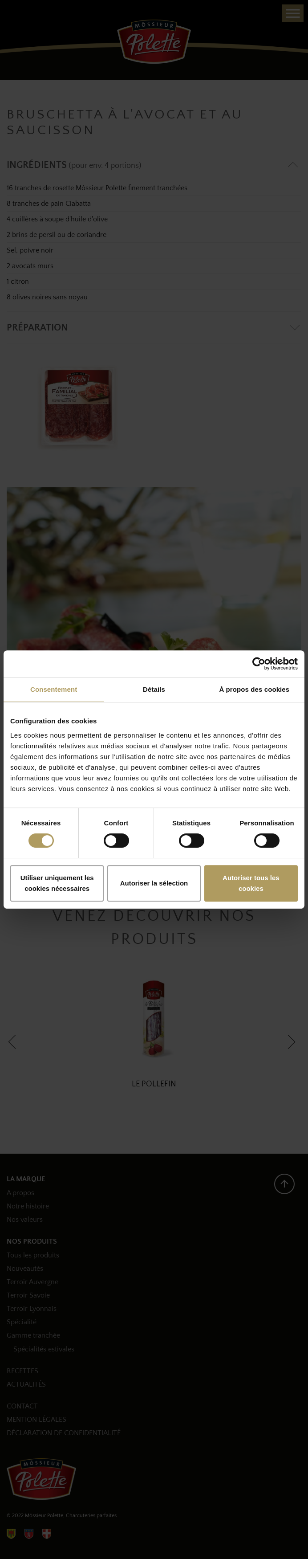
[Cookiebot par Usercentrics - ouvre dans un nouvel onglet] (259, 663)
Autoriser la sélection (154, 883)
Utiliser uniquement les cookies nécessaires (57, 883)
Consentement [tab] (53, 689)
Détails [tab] (154, 689)
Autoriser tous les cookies (251, 883)
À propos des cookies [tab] (254, 689)
